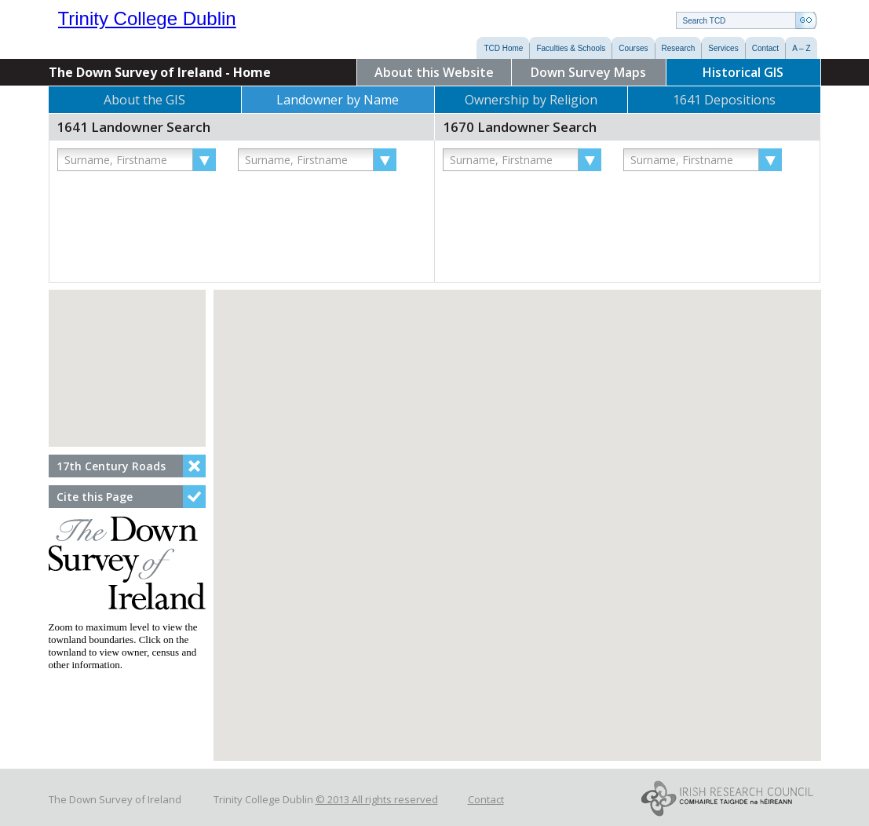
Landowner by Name (337, 99)
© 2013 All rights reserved (377, 799)
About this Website (434, 72)
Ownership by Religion (531, 99)
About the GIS (144, 99)
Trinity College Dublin (188, 22)
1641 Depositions (724, 99)
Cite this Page (95, 496)
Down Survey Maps (588, 72)
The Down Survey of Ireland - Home (160, 72)
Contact (486, 799)
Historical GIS (743, 72)
